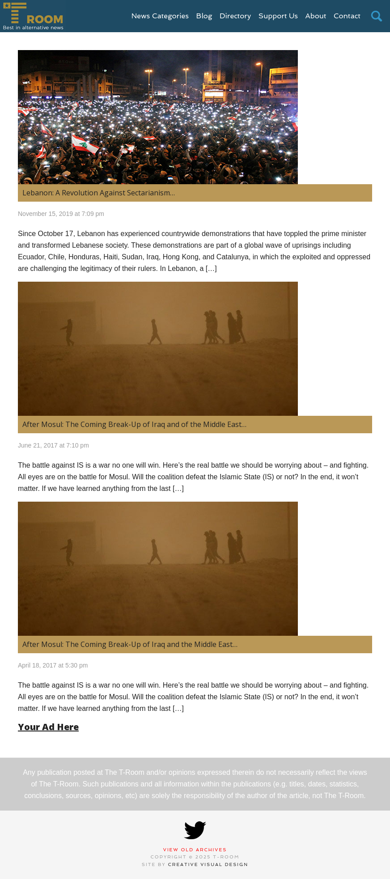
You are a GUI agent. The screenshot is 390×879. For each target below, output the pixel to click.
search (376, 16)
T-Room (33, 16)
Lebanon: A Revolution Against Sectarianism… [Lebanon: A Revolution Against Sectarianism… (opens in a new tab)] (98, 193)
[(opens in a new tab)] (195, 117)
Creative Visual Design (208, 864)
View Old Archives (195, 849)
